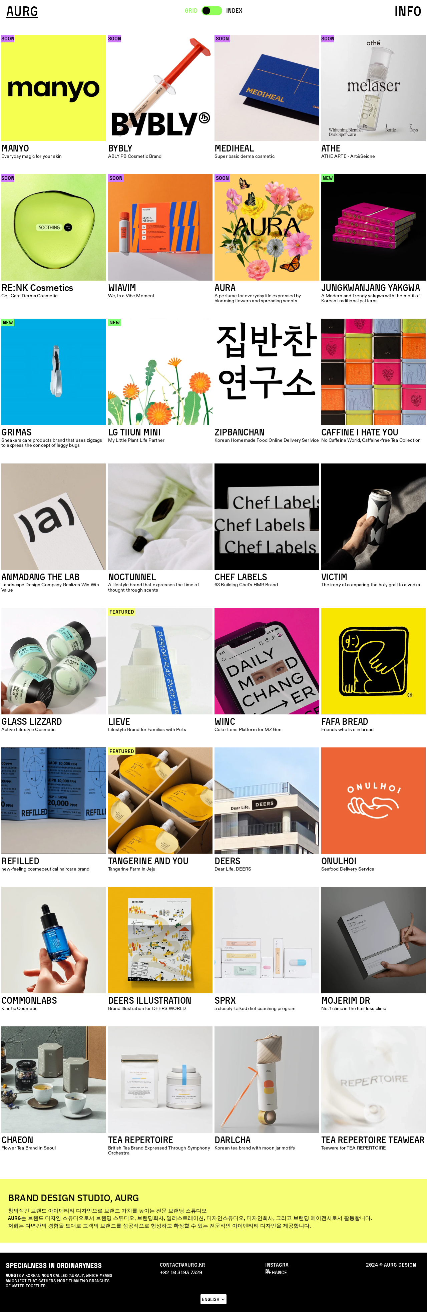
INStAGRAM (277, 1267)
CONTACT (395, 1300)
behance (276, 1272)
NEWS (22, 1300)
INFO (408, 11)
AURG (22, 11)
